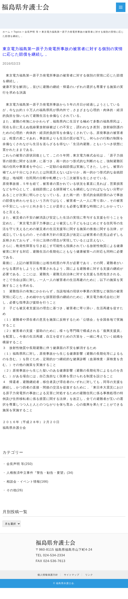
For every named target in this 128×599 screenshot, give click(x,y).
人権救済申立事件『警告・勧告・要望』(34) (40, 472)
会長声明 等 (31, 31)
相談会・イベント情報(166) (27, 481)
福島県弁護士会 (65, 583)
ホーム (6, 31)
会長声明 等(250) (20, 464)
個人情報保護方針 (47, 574)
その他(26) (15, 490)
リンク (89, 574)
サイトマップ (71, 574)
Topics (17, 31)
